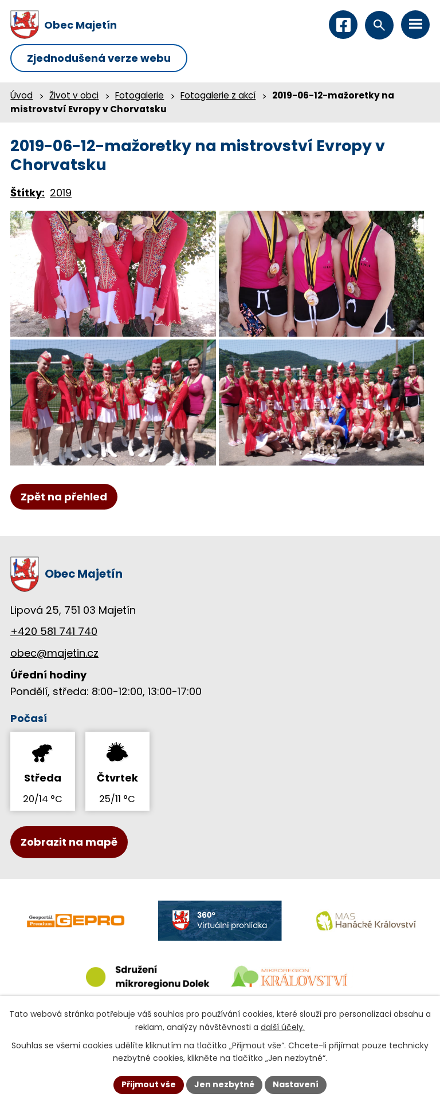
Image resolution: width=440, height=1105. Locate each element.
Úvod (21, 95)
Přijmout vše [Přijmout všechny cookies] (148, 1084)
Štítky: (27, 193)
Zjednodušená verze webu (99, 58)
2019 (61, 193)
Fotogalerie (139, 95)
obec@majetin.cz (54, 653)
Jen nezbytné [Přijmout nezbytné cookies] (224, 1084)
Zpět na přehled (64, 497)
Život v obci (74, 95)
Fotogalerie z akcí (218, 95)
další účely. (283, 1027)
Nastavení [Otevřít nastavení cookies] (296, 1084)
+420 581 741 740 (53, 631)
